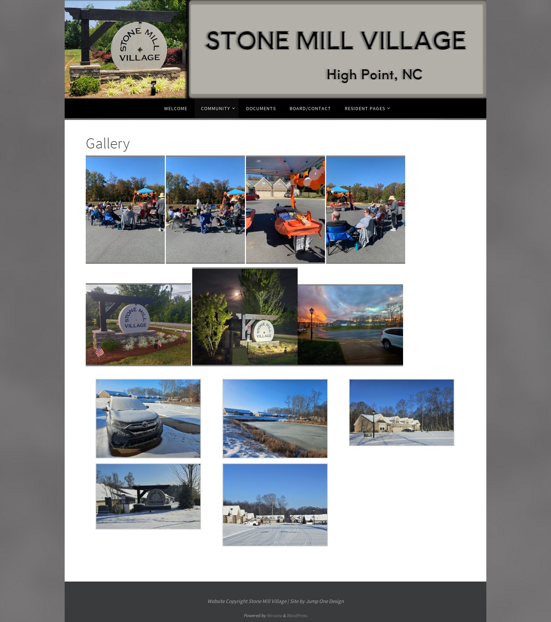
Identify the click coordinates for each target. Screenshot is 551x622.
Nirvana (274, 615)
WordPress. (297, 615)
